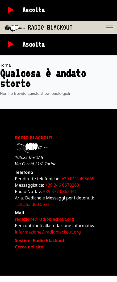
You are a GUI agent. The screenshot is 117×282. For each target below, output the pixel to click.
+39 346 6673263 (62, 185)
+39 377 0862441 (60, 191)
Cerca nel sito (29, 247)
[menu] (95, 27)
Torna (5, 65)
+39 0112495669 (78, 179)
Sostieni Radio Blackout (40, 240)
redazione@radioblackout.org (44, 219)
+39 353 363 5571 (32, 204)
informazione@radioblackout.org (48, 232)
